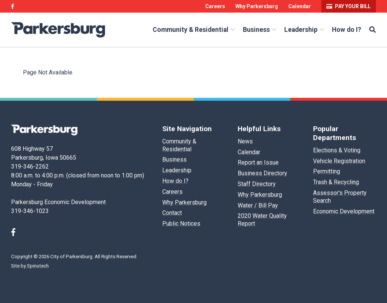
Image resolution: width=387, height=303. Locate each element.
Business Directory (262, 173)
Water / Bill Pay (258, 205)
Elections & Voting (336, 150)
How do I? (346, 29)
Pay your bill (348, 6)
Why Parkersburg (256, 6)
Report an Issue (258, 162)
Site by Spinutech (30, 266)
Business (259, 29)
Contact (172, 212)
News (245, 141)
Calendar (299, 6)
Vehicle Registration (339, 160)
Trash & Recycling (336, 182)
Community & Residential (194, 29)
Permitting (326, 171)
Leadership (304, 29)
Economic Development (343, 211)
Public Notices (181, 223)
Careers (215, 6)
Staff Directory (257, 183)
